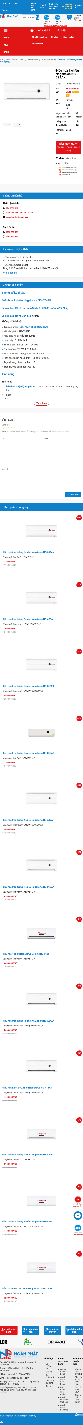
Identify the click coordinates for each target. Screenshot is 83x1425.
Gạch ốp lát (68, 37)
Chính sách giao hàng (62, 1380)
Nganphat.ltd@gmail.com (17, 1378)
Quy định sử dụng (50, 1381)
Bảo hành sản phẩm (62, 1390)
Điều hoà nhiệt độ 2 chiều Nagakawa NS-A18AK (27, 1087)
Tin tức (49, 1386)
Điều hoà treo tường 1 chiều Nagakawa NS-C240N (28, 1154)
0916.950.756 (12, 212)
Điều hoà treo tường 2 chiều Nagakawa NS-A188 (27, 1221)
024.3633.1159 (13, 208)
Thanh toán (43, 6)
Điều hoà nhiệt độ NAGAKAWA (41, 59)
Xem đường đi (10, 272)
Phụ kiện (55, 37)
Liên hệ (49, 1372)
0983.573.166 (26, 212)
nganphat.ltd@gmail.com (17, 217)
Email (46, 438)
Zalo (16, 3)
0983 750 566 (12, 232)
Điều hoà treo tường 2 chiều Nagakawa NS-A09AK (28, 619)
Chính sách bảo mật (64, 1407)
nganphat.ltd (78, 1205)
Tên (4, 438)
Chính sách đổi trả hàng (64, 1399)
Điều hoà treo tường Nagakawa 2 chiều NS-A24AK (28, 1020)
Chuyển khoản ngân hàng (78, 1380)
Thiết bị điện (60, 30)
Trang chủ (32, 30)
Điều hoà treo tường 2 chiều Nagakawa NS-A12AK (28, 820)
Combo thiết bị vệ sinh (67, 6)
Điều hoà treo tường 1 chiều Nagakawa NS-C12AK (28, 753)
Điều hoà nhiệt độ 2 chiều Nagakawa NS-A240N (27, 1288)
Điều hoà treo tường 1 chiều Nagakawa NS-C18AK (28, 887)
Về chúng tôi (48, 1366)
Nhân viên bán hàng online (53, 6)
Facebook (5, 3)
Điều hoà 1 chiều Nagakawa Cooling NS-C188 (25, 954)
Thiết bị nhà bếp (39, 37)
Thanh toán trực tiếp (78, 1371)
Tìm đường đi (50, 1376)
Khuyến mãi (78, 6)
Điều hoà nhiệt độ (18, 59)
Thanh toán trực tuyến (78, 1398)
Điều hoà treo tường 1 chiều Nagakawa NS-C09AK (28, 552)
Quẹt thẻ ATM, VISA (79, 1389)
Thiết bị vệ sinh (43, 30)
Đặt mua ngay (68, 147)
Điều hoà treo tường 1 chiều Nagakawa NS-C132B (28, 686)
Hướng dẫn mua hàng (64, 1371)
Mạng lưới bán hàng (33, 6)
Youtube (5, 10)
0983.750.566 (78, 1233)
